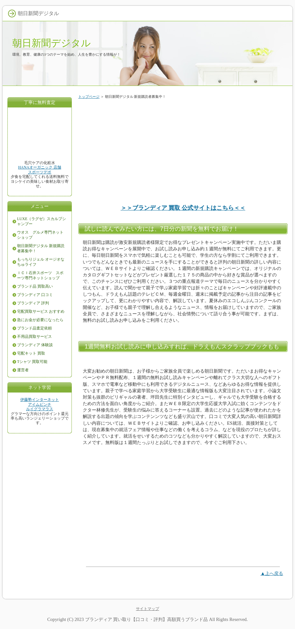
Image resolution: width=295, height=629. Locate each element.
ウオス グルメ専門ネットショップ (40, 235)
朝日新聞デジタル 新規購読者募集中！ (40, 248)
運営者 (23, 370)
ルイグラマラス (39, 409)
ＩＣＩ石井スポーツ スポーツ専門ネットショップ (40, 275)
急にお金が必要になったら (40, 320)
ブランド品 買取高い (35, 286)
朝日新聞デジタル (51, 43)
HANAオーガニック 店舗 (39, 167)
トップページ (89, 96)
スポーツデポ (39, 172)
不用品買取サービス (34, 336)
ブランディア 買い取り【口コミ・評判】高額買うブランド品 (146, 619)
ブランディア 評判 (33, 303)
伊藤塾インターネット (39, 399)
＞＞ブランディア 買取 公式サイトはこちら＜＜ (183, 208)
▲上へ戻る (272, 573)
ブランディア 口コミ (35, 294)
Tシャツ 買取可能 (32, 361)
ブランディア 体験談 (35, 345)
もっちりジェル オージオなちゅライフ (40, 262)
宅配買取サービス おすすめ (40, 311)
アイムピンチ (39, 404)
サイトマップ (147, 608)
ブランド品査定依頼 (34, 328)
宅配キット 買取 (31, 353)
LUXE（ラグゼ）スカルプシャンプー (41, 221)
